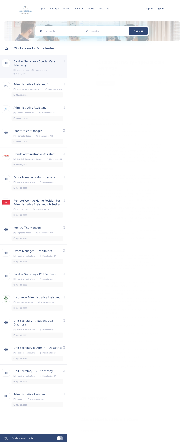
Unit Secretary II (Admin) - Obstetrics (38, 352)
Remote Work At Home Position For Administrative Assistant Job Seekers (38, 206)
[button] (165, 83)
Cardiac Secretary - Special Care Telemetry (34, 63)
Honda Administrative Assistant (34, 158)
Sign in (149, 8)
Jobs (43, 8)
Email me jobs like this (22, 438)
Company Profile (90, 431)
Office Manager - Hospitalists (33, 255)
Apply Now (106, 83)
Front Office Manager (28, 135)
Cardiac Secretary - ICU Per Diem (35, 278)
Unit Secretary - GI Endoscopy (33, 375)
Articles (91, 8)
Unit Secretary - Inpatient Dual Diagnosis (34, 326)
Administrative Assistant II (31, 88)
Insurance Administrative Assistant (37, 301)
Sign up (160, 8)
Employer (54, 8)
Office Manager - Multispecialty (34, 181)
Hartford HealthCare (109, 75)
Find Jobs (138, 31)
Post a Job (104, 8)
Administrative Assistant (30, 111)
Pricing (66, 8)
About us (79, 8)
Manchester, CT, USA (91, 95)
